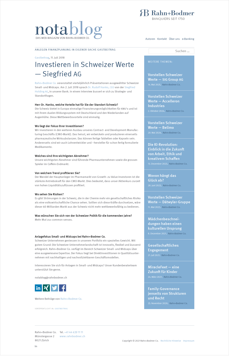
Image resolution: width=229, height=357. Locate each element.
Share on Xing (46, 289)
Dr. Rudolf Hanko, (101, 89)
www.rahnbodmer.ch (72, 338)
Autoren (150, 39)
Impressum (188, 342)
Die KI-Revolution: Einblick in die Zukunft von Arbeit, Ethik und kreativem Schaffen (166, 153)
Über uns (174, 39)
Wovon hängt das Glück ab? (162, 179)
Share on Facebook (62, 289)
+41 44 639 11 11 (73, 334)
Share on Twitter (54, 289)
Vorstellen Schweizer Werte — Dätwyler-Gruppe (169, 201)
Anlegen (42, 51)
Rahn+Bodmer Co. (46, 85)
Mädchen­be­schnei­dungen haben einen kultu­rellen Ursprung (165, 225)
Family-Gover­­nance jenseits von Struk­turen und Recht (167, 295)
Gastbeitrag (128, 51)
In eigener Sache (98, 51)
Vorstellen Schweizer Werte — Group (165, 79)
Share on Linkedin (38, 289)
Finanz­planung (66, 51)
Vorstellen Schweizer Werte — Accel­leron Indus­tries (165, 103)
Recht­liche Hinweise (171, 342)
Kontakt (162, 39)
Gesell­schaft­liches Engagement (163, 249)
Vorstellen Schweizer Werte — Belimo (165, 127)
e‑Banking (188, 39)
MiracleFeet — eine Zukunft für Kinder (163, 271)
